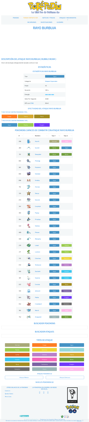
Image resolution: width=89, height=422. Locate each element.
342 (20, 304)
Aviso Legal (8, 396)
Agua (54, 76)
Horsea (37, 187)
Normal (54, 141)
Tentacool (38, 265)
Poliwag (37, 161)
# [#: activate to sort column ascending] (19, 135)
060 (20, 161)
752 (20, 317)
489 (20, 232)
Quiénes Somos (9, 393)
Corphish (38, 206)
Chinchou (38, 258)
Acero (54, 317)
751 (20, 154)
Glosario (60, 22)
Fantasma (66, 291)
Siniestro (66, 304)
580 (20, 271)
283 (20, 148)
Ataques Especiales (51, 81)
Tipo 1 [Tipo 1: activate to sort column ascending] (54, 135)
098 (20, 180)
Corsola (37, 284)
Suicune (37, 200)
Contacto (7, 390)
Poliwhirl (38, 167)
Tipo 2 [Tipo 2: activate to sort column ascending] (66, 135)
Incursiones (31, 22)
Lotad (37, 245)
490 (20, 239)
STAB (31, 103)
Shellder (37, 174)
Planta (26, 125)
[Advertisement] (44, 44)
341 (20, 206)
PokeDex (16, 18)
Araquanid (38, 317)
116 (20, 187)
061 (20, 167)
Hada (66, 141)
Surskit (37, 148)
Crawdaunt (38, 304)
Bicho (54, 148)
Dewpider (38, 154)
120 (20, 193)
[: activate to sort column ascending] (29, 135)
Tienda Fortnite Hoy (30, 18)
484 (20, 297)
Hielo (71, 350)
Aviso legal (79, 420)
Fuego (9, 116)
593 (20, 291)
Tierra (26, 116)
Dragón (42, 125)
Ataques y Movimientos (67, 18)
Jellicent (37, 291)
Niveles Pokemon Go (45, 382)
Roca (41, 116)
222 (20, 284)
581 (20, 278)
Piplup (37, 213)
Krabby (37, 180)
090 (20, 174)
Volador (66, 271)
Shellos (37, 226)
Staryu (37, 193)
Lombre (37, 252)
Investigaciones (46, 22)
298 (20, 141)
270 (20, 245)
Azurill (37, 141)
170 (20, 258)
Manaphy (38, 239)
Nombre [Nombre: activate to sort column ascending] (37, 135)
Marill (37, 310)
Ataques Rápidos (24, 377)
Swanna (37, 278)
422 (20, 226)
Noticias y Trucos (48, 18)
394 (20, 219)
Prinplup (38, 219)
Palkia (37, 297)
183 (20, 310)
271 (20, 252)
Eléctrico (66, 258)
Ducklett (37, 271)
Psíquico (44, 359)
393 (20, 213)
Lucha (17, 354)
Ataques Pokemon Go (44, 373)
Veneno (66, 265)
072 (20, 265)
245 (20, 200)
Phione (37, 232)
